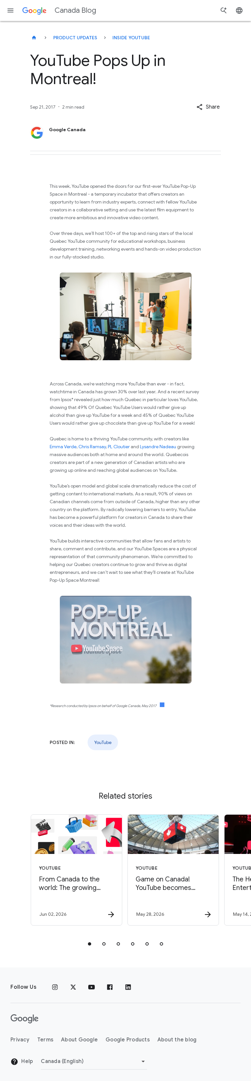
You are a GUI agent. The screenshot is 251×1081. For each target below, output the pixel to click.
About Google (79, 1040)
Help (21, 1062)
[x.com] (73, 987)
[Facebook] (110, 987)
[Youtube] (91, 987)
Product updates (75, 38)
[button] (208, 107)
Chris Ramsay (92, 447)
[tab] (89, 944)
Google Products (128, 1040)
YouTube (102, 742)
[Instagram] (55, 987)
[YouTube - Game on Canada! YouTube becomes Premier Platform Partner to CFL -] (173, 870)
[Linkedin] (128, 987)
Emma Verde (63, 447)
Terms (45, 1040)
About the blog (177, 1040)
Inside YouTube (131, 38)
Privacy (19, 1040)
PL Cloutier (119, 447)
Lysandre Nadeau (158, 447)
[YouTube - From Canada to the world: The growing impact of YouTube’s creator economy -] (76, 870)
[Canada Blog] (34, 37)
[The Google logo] (24, 1019)
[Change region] (94, 1061)
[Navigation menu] (10, 10)
